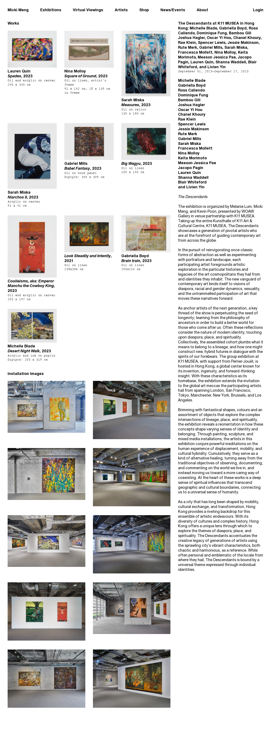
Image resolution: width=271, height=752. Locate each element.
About (202, 10)
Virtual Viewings (88, 10)
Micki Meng (18, 10)
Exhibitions (50, 10)
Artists (121, 10)
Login (258, 10)
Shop (144, 10)
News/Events (172, 10)
